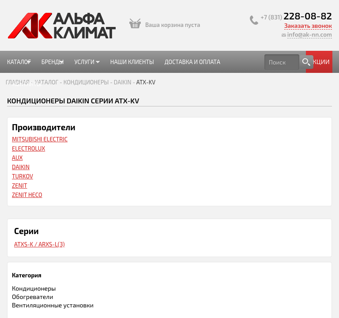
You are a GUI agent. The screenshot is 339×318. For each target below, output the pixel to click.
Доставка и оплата (192, 61)
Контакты (26, 83)
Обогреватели (32, 296)
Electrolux (28, 148)
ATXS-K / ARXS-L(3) (39, 244)
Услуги (84, 65)
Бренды (50, 65)
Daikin (21, 166)
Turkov (22, 176)
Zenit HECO (27, 194)
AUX (17, 157)
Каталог (19, 65)
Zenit (19, 185)
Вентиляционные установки (53, 305)
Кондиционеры (34, 288)
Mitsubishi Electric (40, 139)
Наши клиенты (132, 61)
